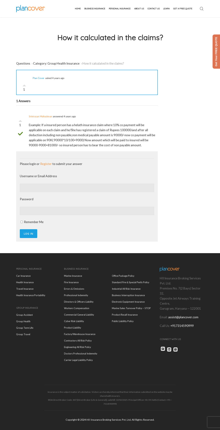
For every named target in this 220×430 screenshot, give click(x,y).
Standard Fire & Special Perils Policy (130, 282)
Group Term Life (24, 327)
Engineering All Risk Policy (77, 347)
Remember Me (32, 222)
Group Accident (24, 314)
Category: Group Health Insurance (56, 63)
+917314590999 (182, 326)
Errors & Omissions (74, 288)
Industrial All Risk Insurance (126, 288)
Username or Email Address (38, 176)
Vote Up (24, 84)
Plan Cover (38, 78)
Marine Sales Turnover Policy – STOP (131, 308)
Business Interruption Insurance (128, 295)
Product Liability (72, 327)
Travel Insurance (24, 288)
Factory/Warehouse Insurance (79, 334)
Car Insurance (23, 275)
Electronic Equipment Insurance (128, 301)
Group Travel (23, 334)
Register (46, 164)
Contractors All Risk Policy (78, 340)
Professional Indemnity (76, 295)
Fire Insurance (71, 282)
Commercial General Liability (79, 314)
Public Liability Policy (123, 321)
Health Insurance (25, 282)
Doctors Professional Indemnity (80, 353)
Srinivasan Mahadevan (40, 116)
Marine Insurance (73, 275)
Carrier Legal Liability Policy (78, 360)
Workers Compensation (76, 308)
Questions (23, 63)
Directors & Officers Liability (79, 301)
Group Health (23, 321)
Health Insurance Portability (30, 295)
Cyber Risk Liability (74, 321)
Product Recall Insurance (125, 314)
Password (26, 199)
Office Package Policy (123, 275)
